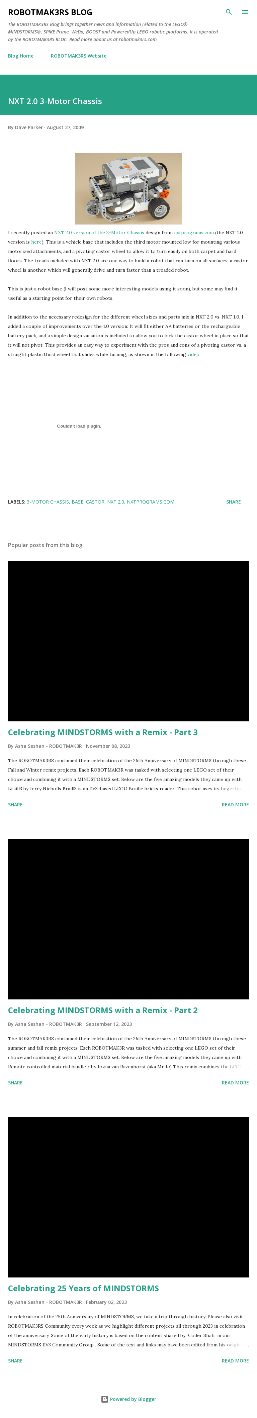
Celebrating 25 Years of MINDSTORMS (83, 1288)
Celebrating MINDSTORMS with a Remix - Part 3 (103, 731)
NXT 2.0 (115, 502)
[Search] (229, 12)
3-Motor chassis (48, 502)
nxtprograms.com (194, 233)
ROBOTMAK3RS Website (78, 56)
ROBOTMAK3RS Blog (50, 11)
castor (95, 502)
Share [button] (233, 502)
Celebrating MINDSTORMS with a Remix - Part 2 (103, 1009)
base (77, 502)
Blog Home (20, 56)
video (193, 354)
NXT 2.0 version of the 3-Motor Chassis (99, 233)
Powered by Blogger (128, 1399)
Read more (235, 804)
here (36, 242)
